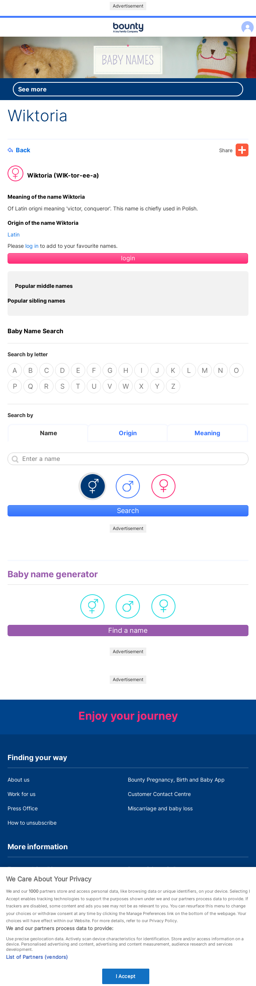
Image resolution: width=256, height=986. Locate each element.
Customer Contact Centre (159, 794)
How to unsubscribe (32, 822)
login (128, 258)
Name (48, 433)
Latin (14, 234)
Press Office (23, 808)
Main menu (128, 37)
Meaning (207, 433)
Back (19, 150)
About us (18, 779)
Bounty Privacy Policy (154, 868)
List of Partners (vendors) (37, 967)
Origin (128, 433)
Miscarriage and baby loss (160, 808)
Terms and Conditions (34, 868)
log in (31, 246)
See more (32, 89)
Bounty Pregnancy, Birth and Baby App (176, 779)
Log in (245, 22)
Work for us (21, 794)
